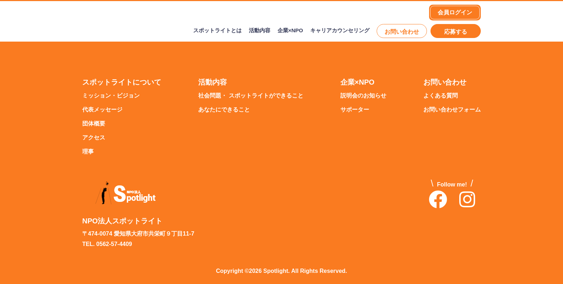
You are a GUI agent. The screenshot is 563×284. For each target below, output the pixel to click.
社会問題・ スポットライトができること (250, 96)
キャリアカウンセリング (339, 31)
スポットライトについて (121, 82)
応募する (455, 32)
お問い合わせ (402, 32)
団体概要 (93, 124)
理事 (88, 152)
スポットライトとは (217, 31)
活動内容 (259, 31)
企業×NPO (290, 31)
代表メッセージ (102, 110)
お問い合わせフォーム (452, 110)
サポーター (354, 110)
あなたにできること (224, 110)
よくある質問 (440, 96)
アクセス (93, 138)
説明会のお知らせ (363, 96)
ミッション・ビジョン (111, 96)
